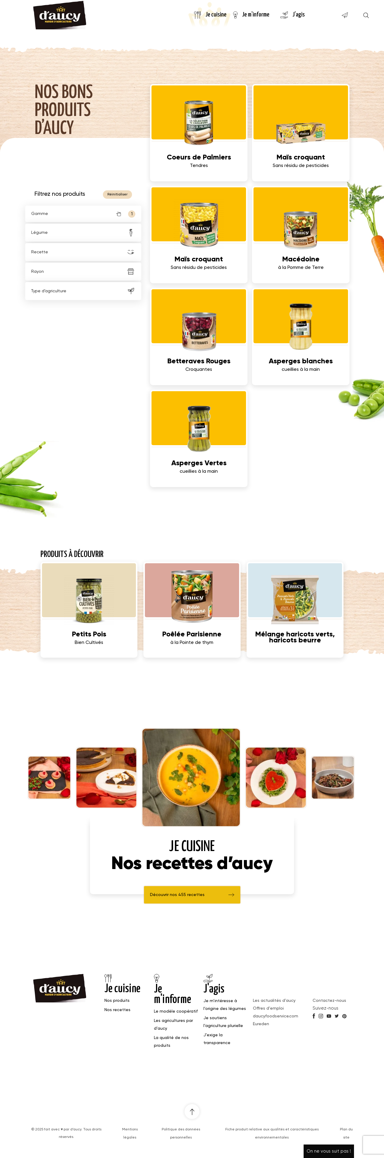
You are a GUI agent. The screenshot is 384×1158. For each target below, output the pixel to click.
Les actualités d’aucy (274, 1001)
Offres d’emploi (268, 1008)
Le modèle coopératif (176, 1011)
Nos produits (117, 1001)
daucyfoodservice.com (275, 1016)
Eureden (261, 1024)
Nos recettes (117, 1010)
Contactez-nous (329, 1001)
